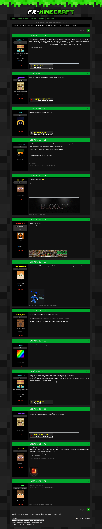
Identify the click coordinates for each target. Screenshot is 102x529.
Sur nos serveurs (26, 26)
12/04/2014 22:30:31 (38, 140)
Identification (50, 18)
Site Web (21, 60)
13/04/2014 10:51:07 (38, 176)
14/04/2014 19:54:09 (38, 262)
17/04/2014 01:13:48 (38, 310)
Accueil (13, 18)
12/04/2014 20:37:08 (38, 36)
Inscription (41, 18)
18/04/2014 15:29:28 (38, 341)
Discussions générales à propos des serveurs (52, 26)
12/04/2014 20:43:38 (38, 73)
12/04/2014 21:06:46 (38, 108)
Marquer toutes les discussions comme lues (23, 524)
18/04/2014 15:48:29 (38, 371)
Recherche (33, 18)
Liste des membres (23, 18)
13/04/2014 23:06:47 (38, 219)
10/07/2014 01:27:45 (38, 444)
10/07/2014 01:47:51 (38, 481)
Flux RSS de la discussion (83, 518)
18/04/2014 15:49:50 (38, 409)
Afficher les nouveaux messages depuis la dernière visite (27, 522)
